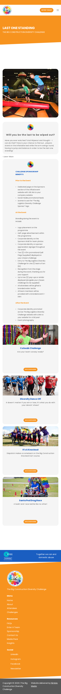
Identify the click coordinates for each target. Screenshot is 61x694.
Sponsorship (13, 631)
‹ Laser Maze (8, 156)
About (10, 604)
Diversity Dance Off (30, 398)
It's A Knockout (30, 449)
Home (10, 600)
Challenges (12, 612)
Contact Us (12, 635)
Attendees (12, 608)
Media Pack (12, 639)
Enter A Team (13, 627)
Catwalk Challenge (30, 348)
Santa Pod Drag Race (30, 500)
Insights (10, 643)
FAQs (9, 623)
